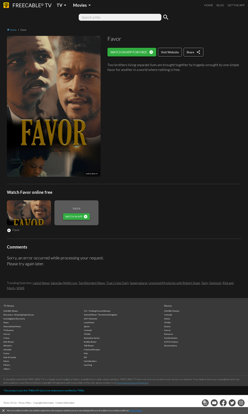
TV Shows (8, 305)
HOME (208, 5)
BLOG (220, 5)
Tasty (204, 283)
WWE (21, 288)
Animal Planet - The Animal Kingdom (100, 314)
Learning (88, 365)
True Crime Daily (117, 283)
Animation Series (92, 338)
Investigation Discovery (14, 318)
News (6, 322)
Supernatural (138, 283)
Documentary (170, 345)
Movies (168, 305)
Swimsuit (215, 283)
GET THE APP (236, 5)
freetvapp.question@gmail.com (132, 382)
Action (167, 318)
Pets (86, 353)
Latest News (41, 283)
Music (6, 361)
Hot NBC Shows (10, 311)
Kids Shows (8, 341)
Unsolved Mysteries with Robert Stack (174, 283)
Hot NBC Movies (171, 311)
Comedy (88, 330)
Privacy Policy (135, 410)
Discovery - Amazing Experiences (18, 314)
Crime (6, 338)
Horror (6, 334)
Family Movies (171, 338)
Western (7, 345)
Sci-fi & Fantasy (171, 341)
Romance (168, 334)
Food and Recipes (92, 349)
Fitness (6, 365)
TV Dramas (8, 330)
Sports (87, 326)
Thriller (87, 334)
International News (12, 326)
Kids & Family (9, 357)
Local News (89, 322)
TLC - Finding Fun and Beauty (97, 311)
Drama (167, 326)
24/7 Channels (90, 318)
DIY (85, 357)
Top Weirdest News (91, 283)
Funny (6, 353)
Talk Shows (89, 345)
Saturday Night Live (64, 283)
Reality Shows (90, 341)
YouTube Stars (90, 361)
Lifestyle (7, 349)
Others (6, 369)
